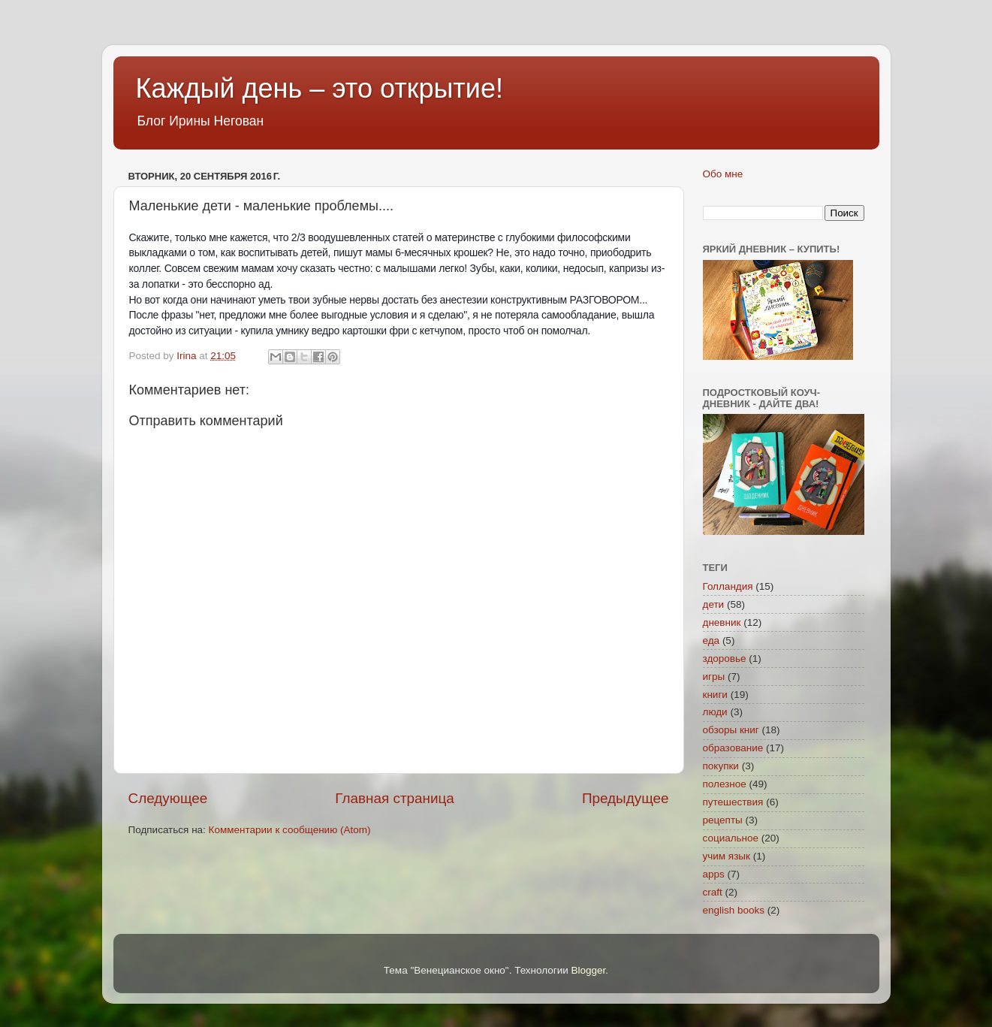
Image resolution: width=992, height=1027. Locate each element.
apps (714, 874)
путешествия (733, 802)
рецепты (723, 820)
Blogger (588, 970)
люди (715, 711)
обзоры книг (731, 730)
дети (714, 604)
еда (711, 640)
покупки (721, 766)
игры (714, 676)
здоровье (724, 658)
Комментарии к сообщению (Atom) (290, 829)
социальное (731, 838)
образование (733, 748)
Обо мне (723, 174)
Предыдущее (625, 798)
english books (734, 910)
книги (715, 694)
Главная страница (394, 798)
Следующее (168, 798)
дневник (722, 622)
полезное (724, 784)
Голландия (728, 586)
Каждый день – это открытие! (319, 88)
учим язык (726, 856)
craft (712, 892)
